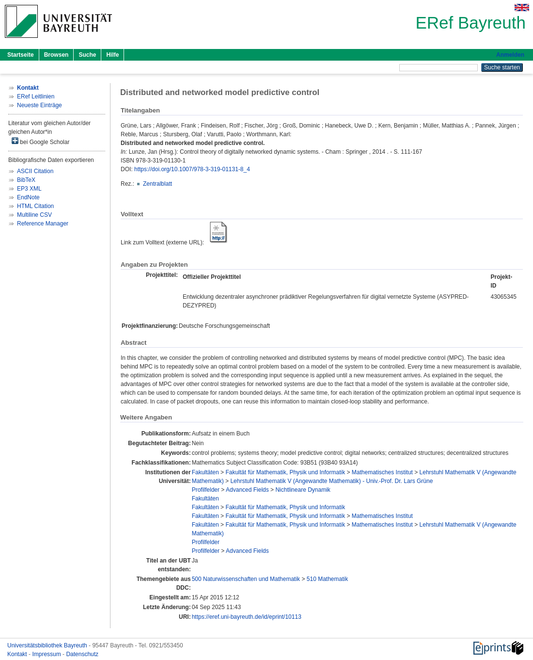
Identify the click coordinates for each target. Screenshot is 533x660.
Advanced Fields (247, 489)
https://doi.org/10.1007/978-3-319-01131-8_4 (192, 169)
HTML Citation (35, 206)
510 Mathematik (327, 579)
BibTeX (26, 180)
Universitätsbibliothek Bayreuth (48, 645)
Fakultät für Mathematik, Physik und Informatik (285, 472)
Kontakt (18, 654)
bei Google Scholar (40, 141)
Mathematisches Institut (382, 472)
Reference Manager (42, 223)
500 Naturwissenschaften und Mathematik (246, 579)
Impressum (47, 654)
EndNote (28, 197)
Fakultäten (205, 472)
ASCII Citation (35, 171)
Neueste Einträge (39, 105)
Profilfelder (205, 489)
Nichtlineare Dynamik (302, 489)
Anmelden (510, 54)
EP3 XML (29, 188)
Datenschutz (82, 654)
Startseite (20, 54)
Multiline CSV (34, 214)
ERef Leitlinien (35, 96)
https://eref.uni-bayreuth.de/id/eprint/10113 (246, 616)
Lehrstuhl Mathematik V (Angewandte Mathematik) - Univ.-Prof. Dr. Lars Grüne (331, 481)
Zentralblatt (157, 183)
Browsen (56, 54)
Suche (87, 54)
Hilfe (112, 54)
